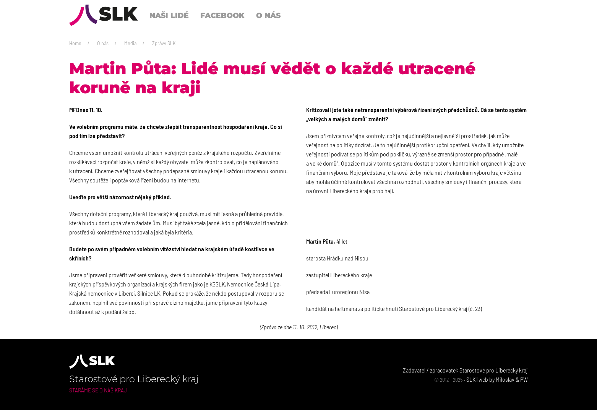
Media (130, 43)
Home (75, 43)
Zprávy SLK (163, 43)
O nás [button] (268, 15)
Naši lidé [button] (169, 15)
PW (524, 379)
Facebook (222, 15)
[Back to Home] (103, 15)
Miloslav (505, 379)
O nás (103, 43)
